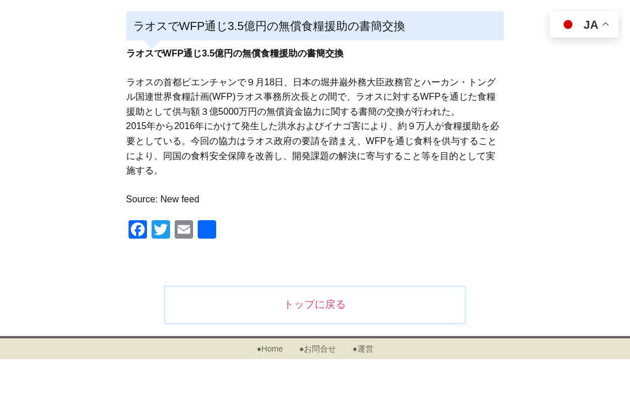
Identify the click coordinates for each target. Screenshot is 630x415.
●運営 (362, 348)
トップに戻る (315, 304)
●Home (269, 348)
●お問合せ (317, 348)
